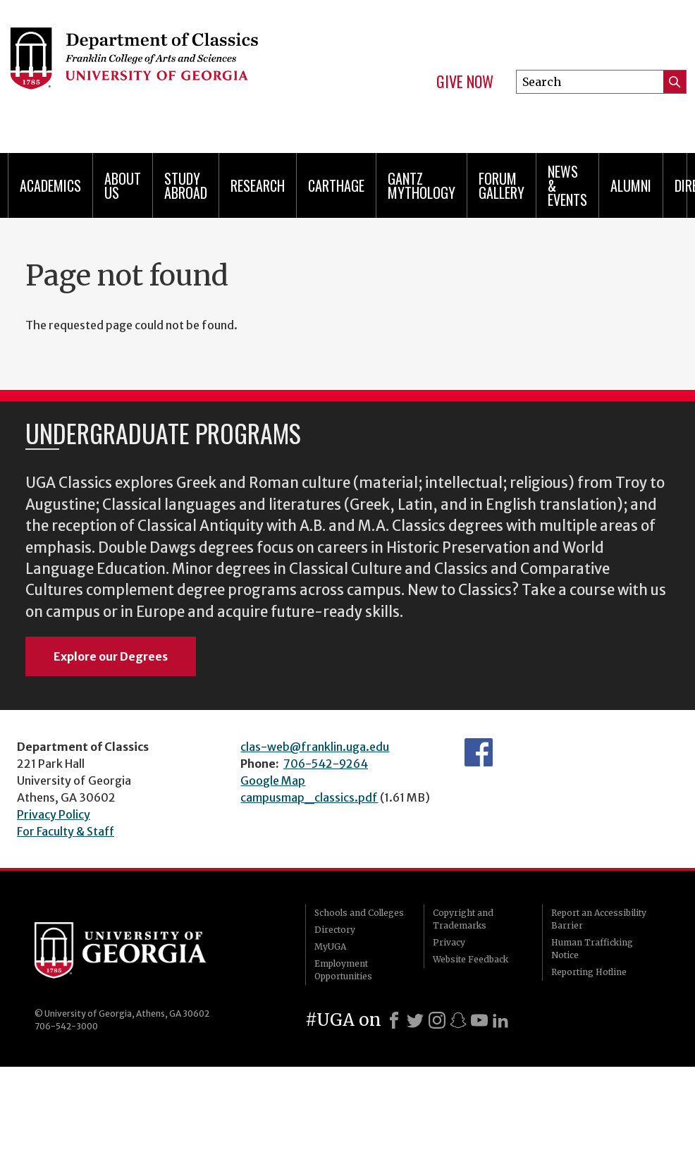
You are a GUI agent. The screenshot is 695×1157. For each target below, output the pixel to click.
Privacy (449, 942)
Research (257, 185)
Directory (334, 929)
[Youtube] (479, 1020)
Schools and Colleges (359, 912)
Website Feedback (470, 959)
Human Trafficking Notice (592, 948)
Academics (50, 185)
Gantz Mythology (421, 185)
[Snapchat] (458, 1020)
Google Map (272, 780)
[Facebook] (394, 1020)
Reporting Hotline (589, 972)
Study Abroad (185, 185)
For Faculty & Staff (65, 831)
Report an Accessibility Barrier (598, 919)
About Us (122, 185)
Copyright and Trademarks (463, 919)
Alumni (630, 185)
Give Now (464, 81)
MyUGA (330, 946)
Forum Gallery (501, 185)
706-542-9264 (325, 764)
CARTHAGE (336, 185)
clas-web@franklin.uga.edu (314, 747)
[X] (415, 1020)
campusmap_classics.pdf (309, 797)
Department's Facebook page (479, 752)
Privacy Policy (53, 814)
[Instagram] (437, 1020)
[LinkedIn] (500, 1020)
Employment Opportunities (343, 969)
